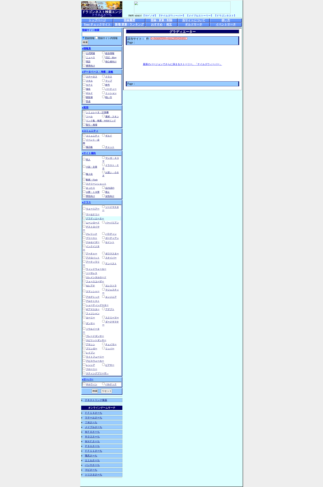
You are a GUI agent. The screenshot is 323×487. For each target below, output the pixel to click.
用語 (88, 61)
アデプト (109, 309)
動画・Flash (92, 179)
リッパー (109, 348)
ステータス (91, 76)
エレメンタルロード (96, 277)
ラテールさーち (93, 417)
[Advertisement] (182, 53)
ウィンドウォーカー (96, 269)
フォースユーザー (95, 281)
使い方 (225, 20)
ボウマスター (112, 253)
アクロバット (92, 257)
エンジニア (111, 297)
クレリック (91, 234)
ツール (89, 116)
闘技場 (89, 97)
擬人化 (89, 174)
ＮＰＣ (89, 85)
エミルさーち (92, 460)
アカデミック (92, 297)
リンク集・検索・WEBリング (101, 120)
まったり (90, 188)
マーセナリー (92, 214)
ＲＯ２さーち (92, 436)
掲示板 (89, 147)
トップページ (97, 20)
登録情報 (88, 38)
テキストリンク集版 (96, 400)
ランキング (136, 24)
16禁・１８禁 (92, 192)
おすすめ (157, 24)
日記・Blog (110, 57)
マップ (108, 80)
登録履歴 (129, 20)
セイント (109, 242)
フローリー (91, 369)
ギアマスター (92, 309)
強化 (88, 89)
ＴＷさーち (91, 422)
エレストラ (111, 285)
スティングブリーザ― (97, 373)
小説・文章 (91, 167)
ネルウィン (91, 384)
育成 (88, 101)
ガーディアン (112, 238)
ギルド (89, 93)
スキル (89, 80)
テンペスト (111, 263)
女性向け (109, 196)
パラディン (111, 234)
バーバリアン (112, 222)
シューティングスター (97, 305)
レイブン (90, 352)
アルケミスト (92, 301)
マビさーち (91, 469)
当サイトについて (193, 20)
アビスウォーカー (95, 361)
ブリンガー (91, 348)
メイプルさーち (93, 427)
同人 (88, 159)
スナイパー (111, 257)
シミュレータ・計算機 (97, 112)
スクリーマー (112, 317)
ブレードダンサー (95, 336)
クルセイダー (92, 242)
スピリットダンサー (96, 340)
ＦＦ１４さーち (93, 412)
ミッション (111, 93)
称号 (107, 85)
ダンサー (90, 323)
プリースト (91, 238)
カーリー (90, 317)
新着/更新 (121, 24)
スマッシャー (92, 291)
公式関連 (90, 53)
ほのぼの (109, 188)
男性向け (90, 196)
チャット (109, 147)
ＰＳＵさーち (92, 446)
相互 (169, 24)
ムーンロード (92, 222)
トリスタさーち (93, 474)
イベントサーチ (226, 24)
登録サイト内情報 (106, 38)
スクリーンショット (96, 183)
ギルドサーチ (193, 24)
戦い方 (108, 97)
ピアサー (109, 365)
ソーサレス (91, 273)
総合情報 (109, 53)
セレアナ (90, 285)
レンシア (90, 365)
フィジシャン (92, 313)
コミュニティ (92, 135)
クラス (108, 76)
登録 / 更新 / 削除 (161, 20)
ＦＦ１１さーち (93, 450)
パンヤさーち (92, 465)
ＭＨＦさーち (92, 441)
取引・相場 (91, 124)
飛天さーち (91, 455)
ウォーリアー (92, 208)
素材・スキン (112, 116)
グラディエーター (95, 218)
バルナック (111, 384)
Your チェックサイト (97, 24)
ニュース (90, 57)
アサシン (90, 344)
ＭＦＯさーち (92, 431)
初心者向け (111, 61)
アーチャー (91, 253)
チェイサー (111, 344)
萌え (107, 192)
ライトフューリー (95, 356)
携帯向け (90, 65)
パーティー (111, 89)
